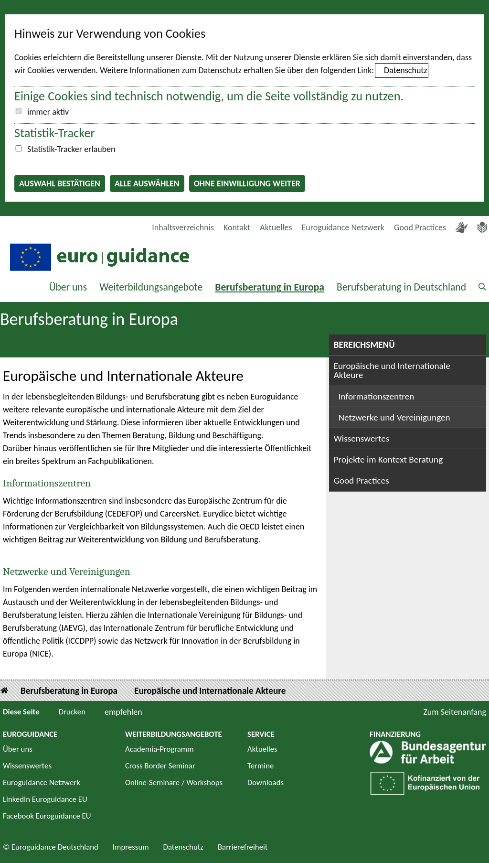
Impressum (131, 847)
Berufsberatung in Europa (269, 286)
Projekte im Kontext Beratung (388, 459)
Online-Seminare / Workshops (174, 782)
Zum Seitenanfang (454, 712)
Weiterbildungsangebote (150, 286)
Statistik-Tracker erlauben (71, 149)
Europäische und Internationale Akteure (392, 370)
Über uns (68, 286)
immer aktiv (48, 112)
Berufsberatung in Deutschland (401, 286)
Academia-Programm (159, 749)
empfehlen (123, 712)
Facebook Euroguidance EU (47, 816)
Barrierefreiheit (243, 847)
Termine (260, 766)
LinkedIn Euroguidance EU (45, 799)
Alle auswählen (147, 183)
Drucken (72, 712)
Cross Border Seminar (160, 766)
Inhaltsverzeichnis (183, 227)
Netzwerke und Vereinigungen (66, 571)
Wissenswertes (362, 438)
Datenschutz (405, 70)
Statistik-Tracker (54, 132)
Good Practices (420, 227)
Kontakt (236, 227)
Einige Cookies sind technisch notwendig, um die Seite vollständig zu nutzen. (209, 96)
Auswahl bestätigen (59, 183)
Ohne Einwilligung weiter (247, 183)
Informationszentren (47, 483)
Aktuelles (276, 227)
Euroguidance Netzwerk (343, 227)
